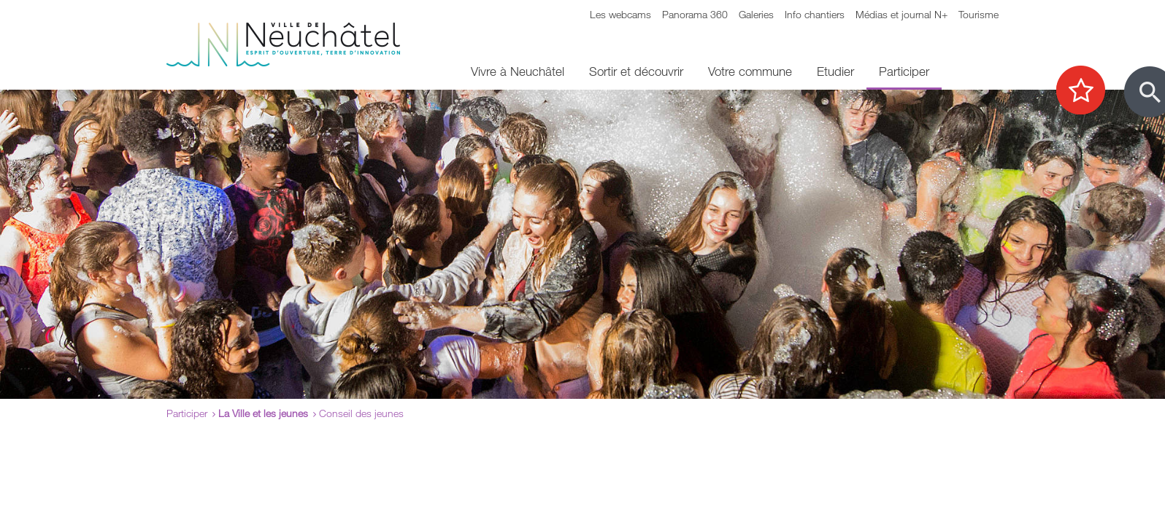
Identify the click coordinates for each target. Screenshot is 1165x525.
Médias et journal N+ (901, 14)
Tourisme (978, 14)
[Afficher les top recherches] (1088, 91)
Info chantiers (815, 14)
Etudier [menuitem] (835, 71)
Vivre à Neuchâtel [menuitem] (517, 71)
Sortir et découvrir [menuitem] (636, 71)
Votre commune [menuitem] (750, 71)
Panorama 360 (695, 14)
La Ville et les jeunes (263, 413)
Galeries (756, 14)
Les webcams (620, 14)
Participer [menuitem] (904, 71)
